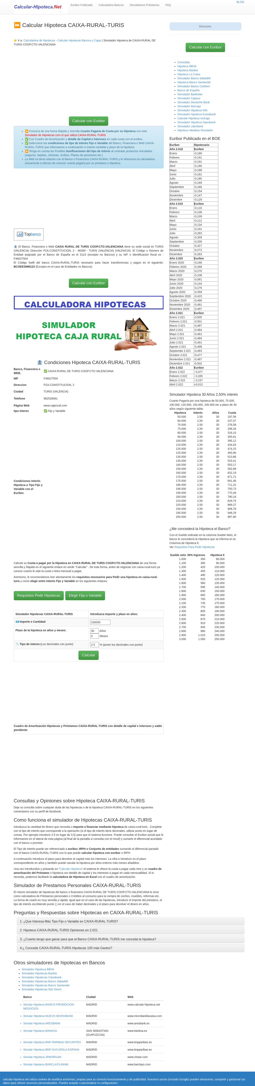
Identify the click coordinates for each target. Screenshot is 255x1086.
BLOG (240, 2)
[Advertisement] (89, 74)
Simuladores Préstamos (144, 5)
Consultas (184, 62)
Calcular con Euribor (88, 121)
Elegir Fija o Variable (85, 595)
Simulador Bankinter (190, 94)
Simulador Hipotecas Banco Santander (46, 985)
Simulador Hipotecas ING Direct (41, 989)
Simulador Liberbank (190, 126)
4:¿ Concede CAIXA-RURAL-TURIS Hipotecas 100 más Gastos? (66, 948)
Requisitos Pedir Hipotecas (38, 595)
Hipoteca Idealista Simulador (195, 130)
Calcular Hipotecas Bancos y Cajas (79, 40)
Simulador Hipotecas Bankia (39, 973)
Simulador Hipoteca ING (193, 110)
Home (111, 1074)
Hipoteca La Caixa (189, 74)
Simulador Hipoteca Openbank (197, 122)
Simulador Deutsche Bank (194, 102)
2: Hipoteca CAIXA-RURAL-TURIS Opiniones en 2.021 (59, 930)
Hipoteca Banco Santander (194, 82)
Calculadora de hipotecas (39, 40)
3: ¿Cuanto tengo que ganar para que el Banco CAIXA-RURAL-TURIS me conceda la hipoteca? (88, 939)
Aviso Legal (208, 1074)
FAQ (168, 5)
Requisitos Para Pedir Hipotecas (194, 547)
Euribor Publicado (82, 5)
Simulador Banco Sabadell (194, 78)
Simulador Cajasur (189, 98)
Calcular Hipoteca (71, 868)
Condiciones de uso (186, 1074)
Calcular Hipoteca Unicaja (194, 118)
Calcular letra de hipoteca (133, 1074)
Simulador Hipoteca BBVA (38, 969)
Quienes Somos (90, 1078)
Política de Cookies (114, 1078)
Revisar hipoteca (161, 1074)
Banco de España (189, 90)
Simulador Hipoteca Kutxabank (197, 114)
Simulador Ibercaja (189, 106)
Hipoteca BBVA (187, 66)
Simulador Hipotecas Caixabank (42, 977)
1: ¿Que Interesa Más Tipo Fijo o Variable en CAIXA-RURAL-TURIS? (69, 921)
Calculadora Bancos (111, 5)
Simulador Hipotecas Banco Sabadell (45, 981)
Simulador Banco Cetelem (194, 86)
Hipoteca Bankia (188, 70)
